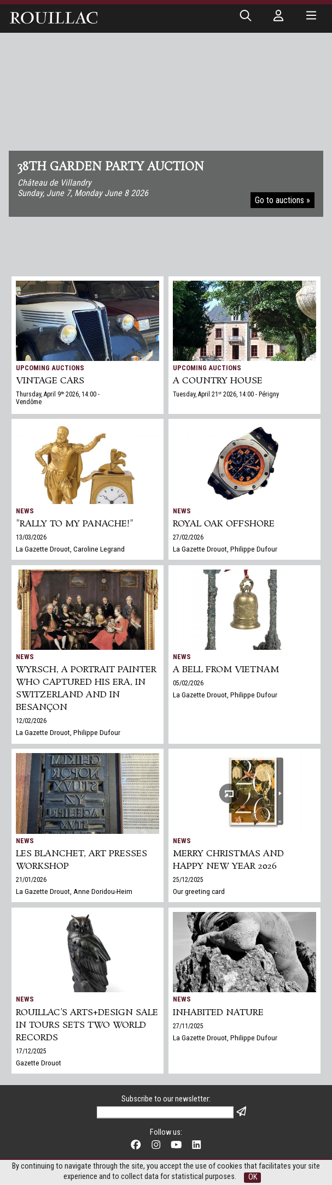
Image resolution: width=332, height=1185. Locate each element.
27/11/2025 (188, 1026)
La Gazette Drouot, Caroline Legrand (70, 548)
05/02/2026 (188, 683)
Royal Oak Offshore (224, 524)
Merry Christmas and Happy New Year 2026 (228, 860)
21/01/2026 (31, 880)
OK (252, 1177)
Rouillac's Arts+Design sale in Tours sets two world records (87, 1025)
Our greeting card (199, 891)
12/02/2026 (31, 721)
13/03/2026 (31, 537)
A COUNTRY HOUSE (218, 381)
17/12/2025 (31, 1051)
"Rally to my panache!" (74, 524)
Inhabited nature (218, 1012)
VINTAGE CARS (50, 381)
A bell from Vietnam (226, 669)
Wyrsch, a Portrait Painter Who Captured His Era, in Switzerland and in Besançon (86, 688)
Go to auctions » (282, 200)
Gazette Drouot (38, 1062)
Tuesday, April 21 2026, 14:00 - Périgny (226, 394)
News (25, 511)
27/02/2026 (188, 537)
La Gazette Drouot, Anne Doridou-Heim (74, 891)
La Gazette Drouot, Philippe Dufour (225, 548)
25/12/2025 (188, 880)
